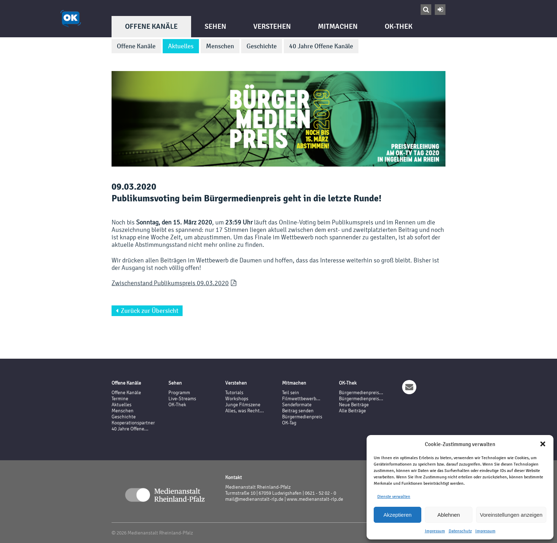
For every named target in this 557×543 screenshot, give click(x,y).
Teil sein (290, 393)
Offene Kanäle (151, 26)
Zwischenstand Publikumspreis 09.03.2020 (170, 283)
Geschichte (262, 46)
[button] (542, 443)
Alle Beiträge (352, 411)
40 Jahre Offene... (130, 429)
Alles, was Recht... (244, 411)
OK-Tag (289, 423)
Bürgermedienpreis (302, 417)
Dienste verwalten (393, 496)
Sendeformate (297, 405)
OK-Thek (398, 26)
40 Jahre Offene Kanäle (321, 46)
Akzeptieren (397, 515)
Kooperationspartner (133, 423)
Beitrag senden (298, 411)
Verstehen (272, 26)
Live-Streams (182, 399)
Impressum (435, 530)
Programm (179, 393)
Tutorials (234, 393)
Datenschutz (460, 530)
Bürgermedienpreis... (361, 393)
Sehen (215, 26)
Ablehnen (448, 515)
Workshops (236, 399)
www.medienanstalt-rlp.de (315, 499)
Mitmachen (338, 26)
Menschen (220, 46)
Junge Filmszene (242, 405)
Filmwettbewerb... (301, 399)
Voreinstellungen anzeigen (511, 515)
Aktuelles (181, 46)
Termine (120, 399)
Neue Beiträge (354, 405)
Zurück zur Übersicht (147, 311)
